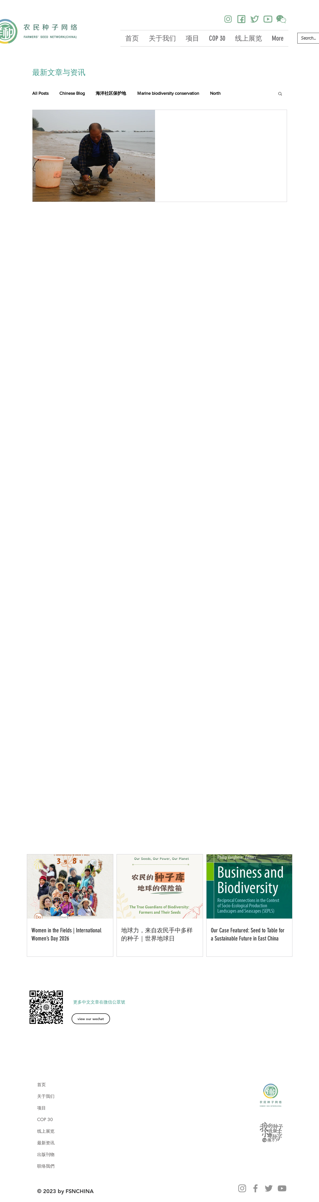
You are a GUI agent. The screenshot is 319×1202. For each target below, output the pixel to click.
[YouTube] (282, 1188)
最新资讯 (45, 1143)
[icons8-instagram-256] (228, 19)
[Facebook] (255, 1188)
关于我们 (45, 1096)
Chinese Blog (72, 93)
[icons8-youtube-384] (268, 19)
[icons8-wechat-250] (281, 19)
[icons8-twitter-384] (254, 19)
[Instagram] (242, 1188)
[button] (280, 94)
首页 (41, 1084)
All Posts (40, 93)
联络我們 (45, 1166)
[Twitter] (268, 1188)
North (215, 93)
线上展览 (45, 1131)
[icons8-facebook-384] (241, 19)
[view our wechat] (91, 1018)
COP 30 (45, 1119)
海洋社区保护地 (111, 93)
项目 (41, 1108)
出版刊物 (45, 1154)
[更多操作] (276, 121)
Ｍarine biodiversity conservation (168, 93)
